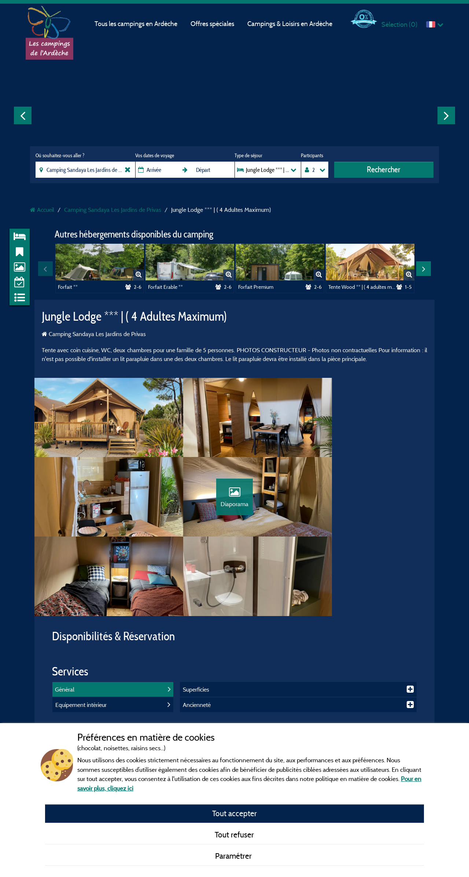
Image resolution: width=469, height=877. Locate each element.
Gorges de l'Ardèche (336, 720)
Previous (23, 115)
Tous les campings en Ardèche (136, 23)
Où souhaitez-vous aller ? (60, 155)
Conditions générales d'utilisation (220, 720)
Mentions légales (202, 699)
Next (446, 115)
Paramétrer (234, 856)
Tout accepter (234, 813)
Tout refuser (234, 834)
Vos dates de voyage (154, 155)
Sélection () (399, 24)
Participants (312, 155)
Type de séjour (248, 155)
